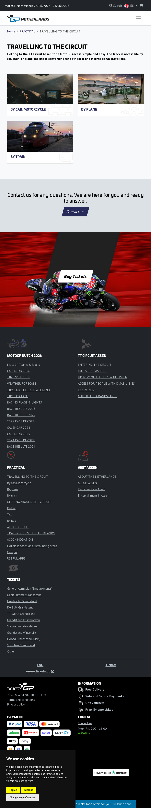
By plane (89, 109)
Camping (12, 552)
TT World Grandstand (21, 614)
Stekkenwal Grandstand (22, 626)
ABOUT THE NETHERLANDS (97, 476)
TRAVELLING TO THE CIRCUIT (27, 476)
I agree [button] (13, 790)
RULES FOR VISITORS (92, 371)
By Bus (11, 521)
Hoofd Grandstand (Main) (23, 639)
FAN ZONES (86, 390)
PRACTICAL (27, 31)
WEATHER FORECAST (21, 383)
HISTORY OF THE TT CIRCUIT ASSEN (102, 377)
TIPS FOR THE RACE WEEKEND (28, 390)
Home (11, 31)
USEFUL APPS (16, 558)
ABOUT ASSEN (87, 483)
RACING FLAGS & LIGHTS (24, 402)
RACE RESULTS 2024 (21, 446)
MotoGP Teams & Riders (23, 365)
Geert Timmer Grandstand (24, 595)
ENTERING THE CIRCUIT (94, 365)
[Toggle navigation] (138, 18)
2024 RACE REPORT (21, 440)
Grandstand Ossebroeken (23, 620)
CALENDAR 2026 (18, 371)
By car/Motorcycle (28, 109)
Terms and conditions (21, 700)
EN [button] (129, 6)
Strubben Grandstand (21, 645)
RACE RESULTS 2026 (21, 409)
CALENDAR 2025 (18, 434)
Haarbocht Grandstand (22, 601)
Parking (12, 508)
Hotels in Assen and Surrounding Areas (32, 546)
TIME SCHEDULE (18, 377)
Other (11, 651)
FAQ (40, 664)
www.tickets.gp (40, 671)
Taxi (9, 514)
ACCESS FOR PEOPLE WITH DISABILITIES (106, 383)
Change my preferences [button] (22, 797)
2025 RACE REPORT (21, 421)
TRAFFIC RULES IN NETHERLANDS (31, 533)
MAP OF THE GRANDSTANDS (97, 396)
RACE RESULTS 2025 (21, 415)
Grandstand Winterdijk (21, 632)
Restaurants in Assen (91, 489)
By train (18, 156)
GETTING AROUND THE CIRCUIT (29, 502)
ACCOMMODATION (20, 539)
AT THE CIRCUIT (18, 527)
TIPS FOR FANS (17, 396)
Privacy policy (16, 704)
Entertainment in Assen (93, 495)
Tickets (111, 664)
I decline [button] (28, 790)
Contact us (75, 211)
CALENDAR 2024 (18, 427)
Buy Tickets (75, 276)
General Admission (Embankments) (29, 588)
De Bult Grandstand (20, 607)
